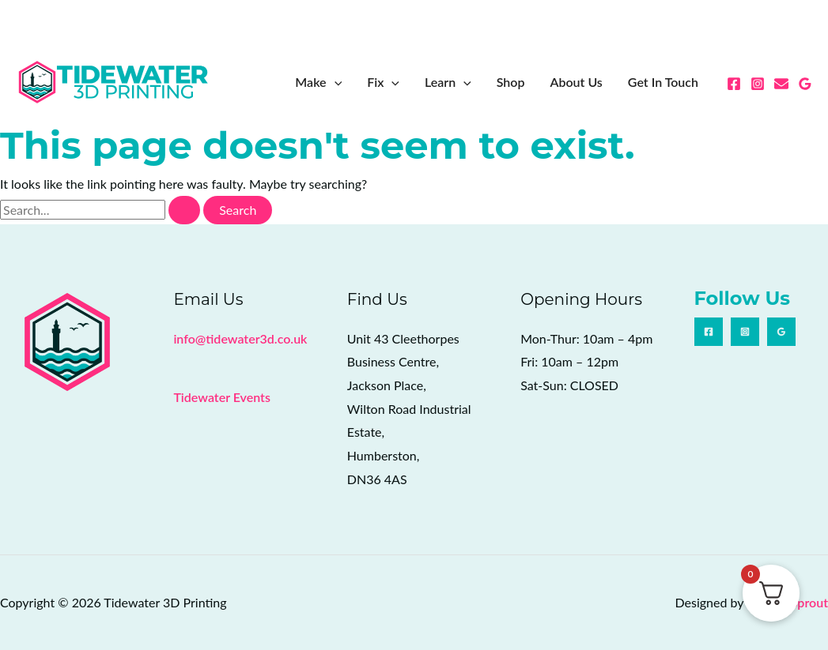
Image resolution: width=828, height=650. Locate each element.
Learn (448, 82)
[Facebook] (734, 84)
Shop (511, 81)
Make (318, 82)
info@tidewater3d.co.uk (240, 338)
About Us (576, 81)
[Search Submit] (184, 210)
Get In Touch (663, 81)
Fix (383, 82)
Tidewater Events (221, 396)
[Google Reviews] (805, 84)
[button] (334, 82)
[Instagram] (757, 84)
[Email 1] (781, 84)
